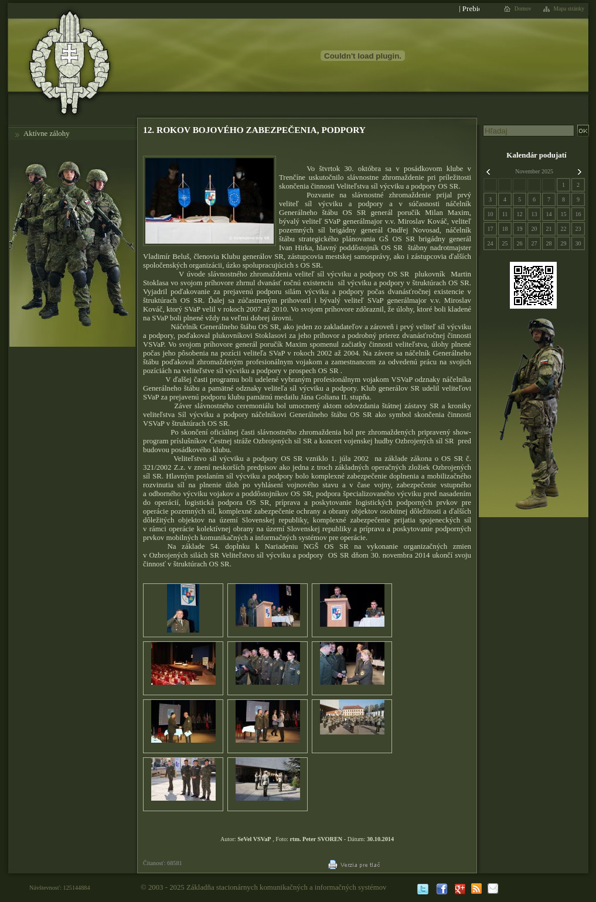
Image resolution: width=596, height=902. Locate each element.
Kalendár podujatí (536, 155)
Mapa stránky (569, 9)
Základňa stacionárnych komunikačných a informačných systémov (286, 887)
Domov (523, 9)
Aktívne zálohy (46, 133)
